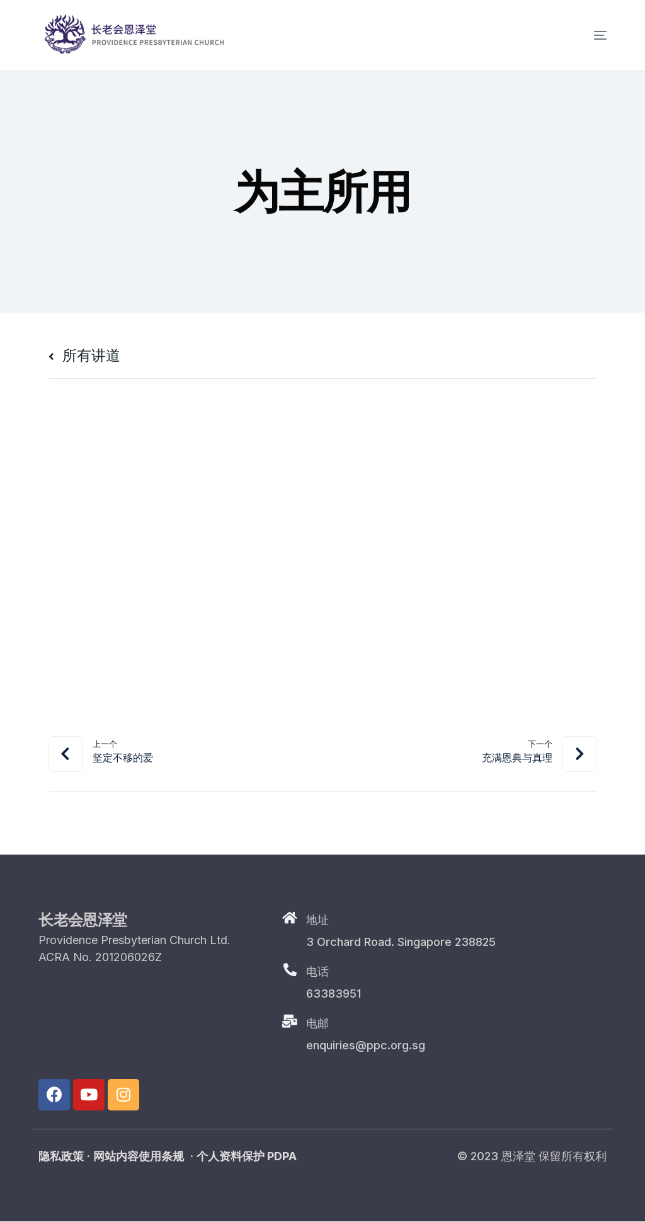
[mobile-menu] (581, 35)
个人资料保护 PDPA (247, 1156)
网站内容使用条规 (138, 1156)
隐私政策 (61, 1156)
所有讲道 (86, 355)
